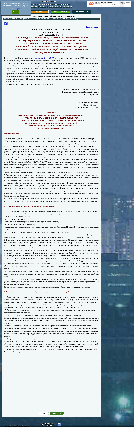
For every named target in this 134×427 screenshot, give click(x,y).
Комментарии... (92, 27)
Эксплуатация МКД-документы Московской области (38, 19)
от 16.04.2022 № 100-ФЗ (44, 58)
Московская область (60, 12)
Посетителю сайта (82, 12)
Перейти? (19, 8)
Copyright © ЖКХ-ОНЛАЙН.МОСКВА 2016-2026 (17, 426)
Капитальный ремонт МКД (68, 19)
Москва (39, 12)
